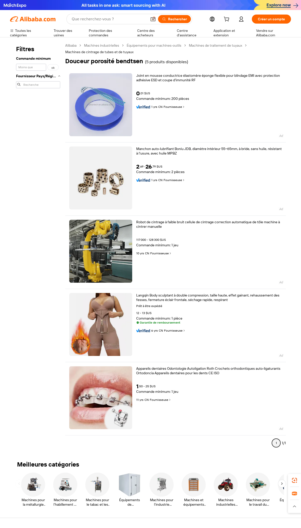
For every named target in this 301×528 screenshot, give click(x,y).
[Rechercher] (174, 19)
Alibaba (71, 45)
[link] (294, 480)
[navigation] (38, 246)
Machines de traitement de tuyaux (215, 45)
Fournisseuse (174, 107)
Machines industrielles (101, 45)
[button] (153, 19)
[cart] (227, 20)
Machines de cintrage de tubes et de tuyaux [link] (99, 52)
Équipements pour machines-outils (154, 45)
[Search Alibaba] (109, 19)
